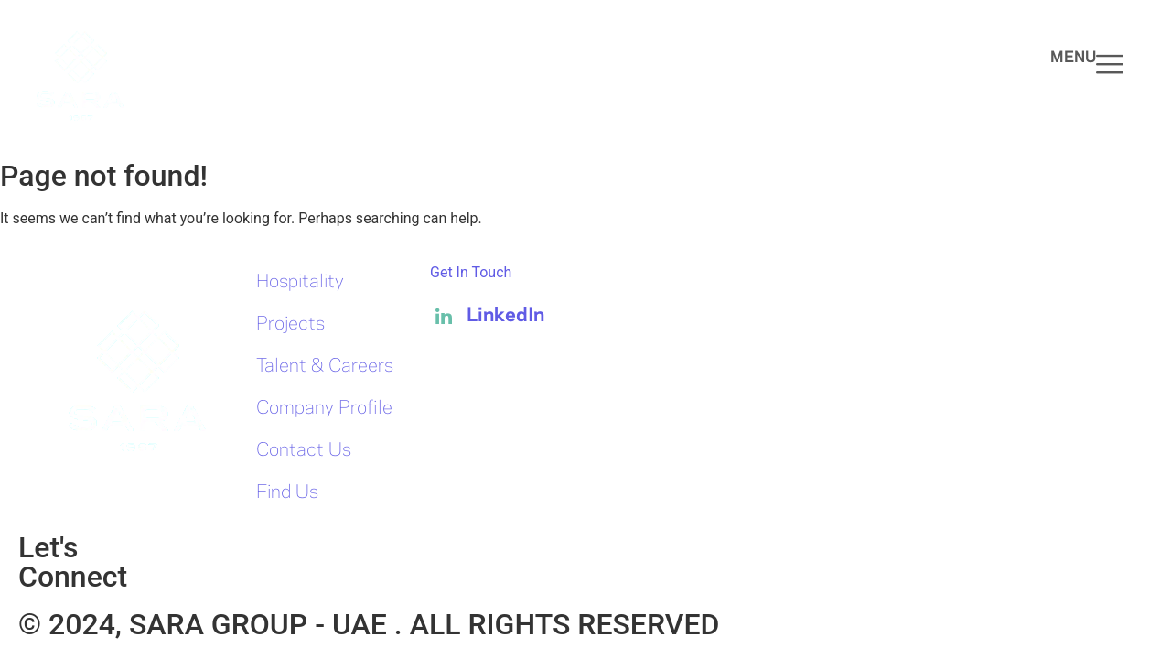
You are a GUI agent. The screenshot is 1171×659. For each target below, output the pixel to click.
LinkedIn (487, 316)
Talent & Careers (324, 366)
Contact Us (303, 450)
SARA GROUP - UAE (261, 624)
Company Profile (324, 408)
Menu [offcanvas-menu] (1086, 64)
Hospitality (300, 282)
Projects (290, 324)
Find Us (287, 493)
